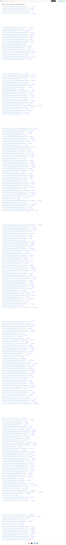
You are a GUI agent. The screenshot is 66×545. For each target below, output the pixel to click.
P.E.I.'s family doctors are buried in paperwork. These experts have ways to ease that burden (16, 402)
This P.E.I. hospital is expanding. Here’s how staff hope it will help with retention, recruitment (16, 146)
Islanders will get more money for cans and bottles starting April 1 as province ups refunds (15, 466)
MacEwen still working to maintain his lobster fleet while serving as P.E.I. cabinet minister (15, 433)
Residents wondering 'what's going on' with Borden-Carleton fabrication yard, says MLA (15, 95)
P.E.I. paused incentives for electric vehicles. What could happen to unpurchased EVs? (15, 32)
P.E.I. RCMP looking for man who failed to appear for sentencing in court (13, 353)
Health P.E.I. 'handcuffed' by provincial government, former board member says (14, 521)
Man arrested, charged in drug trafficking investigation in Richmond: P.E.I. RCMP (14, 360)
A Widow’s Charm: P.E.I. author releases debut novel (10, 519)
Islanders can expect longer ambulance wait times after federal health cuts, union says (15, 153)
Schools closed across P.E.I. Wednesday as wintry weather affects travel (13, 461)
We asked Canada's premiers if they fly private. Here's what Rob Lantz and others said (15, 183)
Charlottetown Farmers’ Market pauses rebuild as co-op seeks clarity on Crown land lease (15, 458)
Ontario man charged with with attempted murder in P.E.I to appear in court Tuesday (14, 102)
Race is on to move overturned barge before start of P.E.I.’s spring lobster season (14, 173)
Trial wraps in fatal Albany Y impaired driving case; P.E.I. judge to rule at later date (14, 265)
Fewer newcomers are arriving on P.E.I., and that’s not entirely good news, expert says (15, 343)
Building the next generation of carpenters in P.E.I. (9, 478)
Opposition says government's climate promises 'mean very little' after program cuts (14, 260)
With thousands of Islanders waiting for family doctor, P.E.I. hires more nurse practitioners (15, 307)
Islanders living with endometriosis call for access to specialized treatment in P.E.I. (14, 150)
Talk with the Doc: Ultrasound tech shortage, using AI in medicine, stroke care (13, 328)
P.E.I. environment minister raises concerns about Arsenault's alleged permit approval (15, 463)
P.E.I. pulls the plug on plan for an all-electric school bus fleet (11, 78)
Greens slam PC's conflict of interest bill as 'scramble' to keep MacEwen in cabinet (14, 256)
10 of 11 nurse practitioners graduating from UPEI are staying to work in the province (15, 331)
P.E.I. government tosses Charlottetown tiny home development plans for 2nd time (14, 326)
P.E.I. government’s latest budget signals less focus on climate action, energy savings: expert (16, 270)
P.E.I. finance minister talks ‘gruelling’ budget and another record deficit (12, 293)
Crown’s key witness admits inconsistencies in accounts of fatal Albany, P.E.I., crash (14, 283)
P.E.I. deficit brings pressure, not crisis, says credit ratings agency (12, 251)
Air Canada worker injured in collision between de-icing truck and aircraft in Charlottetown (15, 451)
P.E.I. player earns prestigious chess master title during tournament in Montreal (14, 238)
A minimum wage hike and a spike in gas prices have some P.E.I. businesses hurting (14, 448)
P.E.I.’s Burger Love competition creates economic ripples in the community (13, 395)
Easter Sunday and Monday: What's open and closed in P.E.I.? (11, 424)
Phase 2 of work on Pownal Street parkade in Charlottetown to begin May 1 (13, 47)
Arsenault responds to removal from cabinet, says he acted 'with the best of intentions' (15, 483)
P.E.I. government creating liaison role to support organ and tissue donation (13, 148)
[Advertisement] (26, 20)
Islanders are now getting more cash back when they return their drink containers (14, 453)
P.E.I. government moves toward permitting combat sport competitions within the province (15, 6)
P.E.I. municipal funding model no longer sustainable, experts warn (12, 73)
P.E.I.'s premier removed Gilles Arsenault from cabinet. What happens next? (13, 480)
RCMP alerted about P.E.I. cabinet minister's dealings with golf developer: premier (14, 490)
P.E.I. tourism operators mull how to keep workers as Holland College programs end (14, 321)
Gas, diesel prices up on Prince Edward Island (9, 88)
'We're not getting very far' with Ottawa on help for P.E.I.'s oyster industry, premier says (15, 170)
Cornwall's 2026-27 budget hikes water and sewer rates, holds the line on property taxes (15, 531)
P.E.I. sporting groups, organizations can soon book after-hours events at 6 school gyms (15, 500)
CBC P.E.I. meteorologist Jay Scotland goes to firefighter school (11, 258)
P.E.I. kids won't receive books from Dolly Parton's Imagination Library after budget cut (15, 243)
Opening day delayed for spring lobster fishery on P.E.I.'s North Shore (12, 185)
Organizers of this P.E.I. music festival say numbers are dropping (12, 263)
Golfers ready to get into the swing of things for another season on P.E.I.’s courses (14, 37)
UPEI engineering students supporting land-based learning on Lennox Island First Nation (15, 90)
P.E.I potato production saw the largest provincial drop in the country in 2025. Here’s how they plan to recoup (18, 105)
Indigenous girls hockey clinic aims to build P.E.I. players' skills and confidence (14, 380)
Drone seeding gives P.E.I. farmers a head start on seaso (10, 202)
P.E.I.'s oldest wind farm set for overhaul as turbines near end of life (12, 423)
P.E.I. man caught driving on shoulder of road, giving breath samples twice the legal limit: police (16, 210)
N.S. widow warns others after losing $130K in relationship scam (11, 180)
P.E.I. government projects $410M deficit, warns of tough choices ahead (13, 300)
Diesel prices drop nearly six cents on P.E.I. (8, 305)
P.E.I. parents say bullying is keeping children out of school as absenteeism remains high (15, 228)
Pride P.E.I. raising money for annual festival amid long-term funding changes (13, 375)
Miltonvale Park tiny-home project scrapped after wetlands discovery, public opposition (15, 373)
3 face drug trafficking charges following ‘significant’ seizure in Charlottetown (13, 298)
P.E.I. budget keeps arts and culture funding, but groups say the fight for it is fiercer (14, 236)
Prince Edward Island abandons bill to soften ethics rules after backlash (13, 29)
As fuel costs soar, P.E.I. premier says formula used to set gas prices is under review (14, 383)
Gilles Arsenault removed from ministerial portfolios (9, 524)
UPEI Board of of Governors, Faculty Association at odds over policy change (13, 207)
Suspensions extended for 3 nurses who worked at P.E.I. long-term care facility (14, 390)
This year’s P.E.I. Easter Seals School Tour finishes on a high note (12, 54)
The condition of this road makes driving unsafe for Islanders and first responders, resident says (16, 363)
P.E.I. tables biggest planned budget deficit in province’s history (11, 297)
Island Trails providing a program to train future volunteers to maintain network (14, 85)
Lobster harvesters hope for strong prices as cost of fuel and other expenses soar (14, 280)
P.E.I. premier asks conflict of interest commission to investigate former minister (14, 514)
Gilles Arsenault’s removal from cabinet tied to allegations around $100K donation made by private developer (18, 516)
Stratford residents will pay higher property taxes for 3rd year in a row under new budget (15, 526)
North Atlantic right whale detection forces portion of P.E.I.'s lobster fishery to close (14, 39)
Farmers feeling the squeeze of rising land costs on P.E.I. (10, 290)
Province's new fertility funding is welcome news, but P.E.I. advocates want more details (15, 155)
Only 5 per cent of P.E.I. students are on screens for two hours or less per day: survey (15, 268)
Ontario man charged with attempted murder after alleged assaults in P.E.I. (13, 133)
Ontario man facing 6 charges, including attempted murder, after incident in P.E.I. (14, 131)
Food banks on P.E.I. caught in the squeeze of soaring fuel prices (12, 421)
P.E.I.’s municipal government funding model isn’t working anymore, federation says (14, 57)
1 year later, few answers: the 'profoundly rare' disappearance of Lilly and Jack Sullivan (15, 34)
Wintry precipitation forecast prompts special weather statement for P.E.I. (13, 493)
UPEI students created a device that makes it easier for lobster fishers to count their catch (15, 165)
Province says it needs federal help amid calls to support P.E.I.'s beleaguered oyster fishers (15, 75)
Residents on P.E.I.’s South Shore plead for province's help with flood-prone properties (15, 400)
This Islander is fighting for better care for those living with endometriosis (13, 151)
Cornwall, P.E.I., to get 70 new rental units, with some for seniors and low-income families (15, 370)
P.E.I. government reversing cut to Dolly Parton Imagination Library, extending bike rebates (15, 190)
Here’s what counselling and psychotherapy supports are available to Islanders (14, 473)
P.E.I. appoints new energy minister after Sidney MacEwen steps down (12, 141)
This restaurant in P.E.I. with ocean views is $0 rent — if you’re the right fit (13, 428)
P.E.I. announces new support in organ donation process (10, 158)
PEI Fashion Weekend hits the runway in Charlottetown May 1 (11, 112)
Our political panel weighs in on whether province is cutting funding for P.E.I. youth (14, 8)
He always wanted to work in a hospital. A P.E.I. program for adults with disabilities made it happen (17, 128)
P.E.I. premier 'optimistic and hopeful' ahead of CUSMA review (11, 188)
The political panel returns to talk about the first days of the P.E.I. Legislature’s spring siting (15, 533)
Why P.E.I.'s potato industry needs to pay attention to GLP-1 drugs (12, 498)
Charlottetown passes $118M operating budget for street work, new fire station (14, 475)
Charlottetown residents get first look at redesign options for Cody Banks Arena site (14, 255)
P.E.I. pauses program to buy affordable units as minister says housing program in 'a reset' (15, 13)
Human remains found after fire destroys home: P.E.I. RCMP (11, 488)
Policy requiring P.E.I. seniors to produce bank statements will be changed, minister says (15, 365)
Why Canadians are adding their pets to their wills (9, 333)
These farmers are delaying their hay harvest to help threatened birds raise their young (15, 163)
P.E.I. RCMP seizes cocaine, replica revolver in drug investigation (12, 11)
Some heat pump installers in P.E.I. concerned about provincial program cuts (13, 246)
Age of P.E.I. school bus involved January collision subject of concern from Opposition (15, 348)
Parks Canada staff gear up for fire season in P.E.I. (9, 356)
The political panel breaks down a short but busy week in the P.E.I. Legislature (14, 456)
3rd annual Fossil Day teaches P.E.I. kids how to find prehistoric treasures (13, 323)
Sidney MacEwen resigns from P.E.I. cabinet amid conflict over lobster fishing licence (15, 160)
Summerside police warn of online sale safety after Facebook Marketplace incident (14, 136)
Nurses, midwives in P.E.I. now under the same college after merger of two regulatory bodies (16, 443)
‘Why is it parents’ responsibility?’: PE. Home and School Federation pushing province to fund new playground (18, 200)
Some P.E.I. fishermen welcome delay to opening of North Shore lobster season (14, 168)
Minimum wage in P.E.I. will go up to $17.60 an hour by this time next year (13, 441)
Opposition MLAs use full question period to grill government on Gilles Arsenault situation (15, 470)
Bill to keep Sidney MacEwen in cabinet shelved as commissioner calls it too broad (14, 27)
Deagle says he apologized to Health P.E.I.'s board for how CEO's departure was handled (15, 536)
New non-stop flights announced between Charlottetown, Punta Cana (12, 253)
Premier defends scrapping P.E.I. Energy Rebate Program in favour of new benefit (14, 273)
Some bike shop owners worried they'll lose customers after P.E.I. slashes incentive (14, 248)
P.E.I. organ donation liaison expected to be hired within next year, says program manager (15, 83)
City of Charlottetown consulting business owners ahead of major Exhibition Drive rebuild (15, 241)
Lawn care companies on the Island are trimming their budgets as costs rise (13, 49)
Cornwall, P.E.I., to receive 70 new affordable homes (10, 358)
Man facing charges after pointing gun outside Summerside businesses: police (14, 195)
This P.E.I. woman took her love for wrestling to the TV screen (11, 341)
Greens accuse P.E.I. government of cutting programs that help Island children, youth (15, 42)
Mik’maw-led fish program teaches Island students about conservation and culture (14, 275)
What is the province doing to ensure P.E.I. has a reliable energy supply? (13, 438)
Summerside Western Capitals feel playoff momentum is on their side (12, 436)
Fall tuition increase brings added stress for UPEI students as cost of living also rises (14, 175)
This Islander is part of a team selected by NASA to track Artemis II (12, 388)
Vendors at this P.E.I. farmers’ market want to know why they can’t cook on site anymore (15, 97)
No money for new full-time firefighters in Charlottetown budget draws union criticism (14, 393)
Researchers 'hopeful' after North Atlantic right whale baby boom (11, 44)
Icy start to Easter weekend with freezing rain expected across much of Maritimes (14, 426)
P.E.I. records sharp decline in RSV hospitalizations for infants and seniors (13, 59)
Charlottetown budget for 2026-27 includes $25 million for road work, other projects (14, 468)
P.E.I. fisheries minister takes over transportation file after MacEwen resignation (14, 143)
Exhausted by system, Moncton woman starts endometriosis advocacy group (13, 231)
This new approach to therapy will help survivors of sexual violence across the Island (14, 192)
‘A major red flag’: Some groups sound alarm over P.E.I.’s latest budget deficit (13, 288)
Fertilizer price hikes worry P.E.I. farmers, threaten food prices (11, 197)
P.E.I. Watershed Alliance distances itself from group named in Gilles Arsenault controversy (15, 431)
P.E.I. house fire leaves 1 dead (6, 495)
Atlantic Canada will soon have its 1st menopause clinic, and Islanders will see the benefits (15, 278)
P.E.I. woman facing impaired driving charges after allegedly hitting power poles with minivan (16, 485)
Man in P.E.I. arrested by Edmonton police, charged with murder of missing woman (14, 538)
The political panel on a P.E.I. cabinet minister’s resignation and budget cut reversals (14, 138)
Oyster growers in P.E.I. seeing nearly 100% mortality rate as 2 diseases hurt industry (15, 107)
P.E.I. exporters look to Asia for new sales (8, 336)
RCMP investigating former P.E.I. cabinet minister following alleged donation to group (15, 205)
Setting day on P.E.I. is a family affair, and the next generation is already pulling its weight (15, 100)
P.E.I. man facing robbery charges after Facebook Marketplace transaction (13, 87)
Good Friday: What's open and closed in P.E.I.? (9, 446)
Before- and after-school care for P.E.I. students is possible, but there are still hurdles (15, 419)
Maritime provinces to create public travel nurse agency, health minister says (13, 361)
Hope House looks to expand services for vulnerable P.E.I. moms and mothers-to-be (14, 529)
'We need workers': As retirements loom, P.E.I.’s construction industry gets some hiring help (16, 52)
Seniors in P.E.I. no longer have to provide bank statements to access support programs (15, 285)
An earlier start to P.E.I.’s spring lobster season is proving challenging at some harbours (15, 233)
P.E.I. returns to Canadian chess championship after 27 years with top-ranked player (14, 226)
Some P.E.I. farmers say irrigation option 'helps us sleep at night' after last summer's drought (16, 398)
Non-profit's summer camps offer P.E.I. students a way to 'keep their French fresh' (14, 346)
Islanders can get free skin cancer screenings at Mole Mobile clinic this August (14, 110)
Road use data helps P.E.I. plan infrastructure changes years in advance (13, 338)
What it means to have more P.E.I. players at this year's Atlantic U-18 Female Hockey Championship (17, 403)
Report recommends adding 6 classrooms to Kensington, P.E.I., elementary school (14, 368)
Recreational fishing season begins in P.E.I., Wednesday (10, 302)
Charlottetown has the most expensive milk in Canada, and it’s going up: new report (14, 295)
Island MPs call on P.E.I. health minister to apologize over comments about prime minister (15, 80)
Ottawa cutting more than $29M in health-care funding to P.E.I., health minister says (14, 178)
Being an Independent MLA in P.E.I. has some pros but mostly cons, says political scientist (15, 385)
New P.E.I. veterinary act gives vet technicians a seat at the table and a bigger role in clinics (16, 193)
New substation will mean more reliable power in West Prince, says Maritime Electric (14, 92)
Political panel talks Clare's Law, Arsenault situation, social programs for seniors (14, 351)
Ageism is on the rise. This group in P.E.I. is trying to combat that (12, 378)
